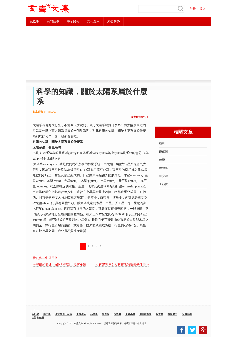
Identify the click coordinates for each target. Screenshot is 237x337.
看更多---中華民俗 (45, 258)
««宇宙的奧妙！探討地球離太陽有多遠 (59, 264)
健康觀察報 (145, 314)
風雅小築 (130, 314)
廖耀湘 (163, 151)
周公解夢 (113, 21)
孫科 (162, 143)
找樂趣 (117, 314)
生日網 (35, 314)
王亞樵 (163, 184)
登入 (203, 8)
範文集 (47, 314)
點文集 (159, 314)
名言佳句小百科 (63, 314)
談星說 (105, 314)
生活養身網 (38, 317)
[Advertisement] (118, 53)
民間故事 (53, 21)
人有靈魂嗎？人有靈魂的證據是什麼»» (122, 264)
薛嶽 (162, 159)
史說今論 (81, 314)
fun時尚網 (187, 314)
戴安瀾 (163, 176)
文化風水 (93, 21)
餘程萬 (163, 167)
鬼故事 (34, 21)
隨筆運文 (172, 314)
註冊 (193, 8)
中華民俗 (73, 21)
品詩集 (94, 314)
